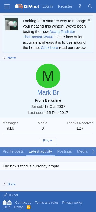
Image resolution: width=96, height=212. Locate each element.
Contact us (23, 202)
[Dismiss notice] (88, 20)
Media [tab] (82, 151)
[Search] (90, 6)
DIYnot (11, 195)
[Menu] (7, 6)
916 (10, 128)
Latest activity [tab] (40, 151)
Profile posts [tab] (13, 151)
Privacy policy (72, 202)
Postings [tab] (64, 151)
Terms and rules (46, 202)
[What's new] (80, 6)
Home (18, 207)
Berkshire (53, 100)
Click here (49, 47)
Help (7, 207)
